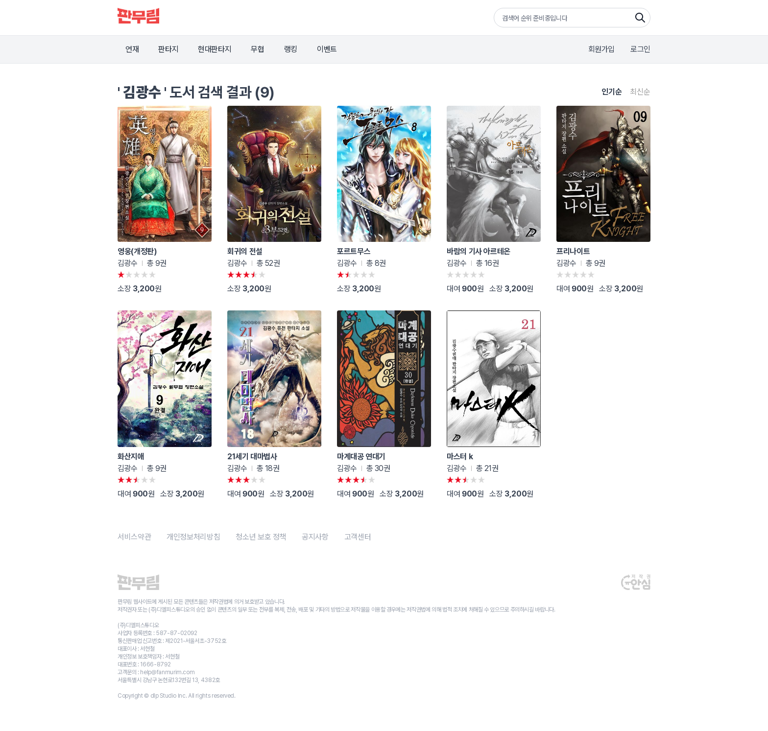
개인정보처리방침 (193, 537)
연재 (132, 49)
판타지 (168, 49)
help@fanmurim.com (167, 672)
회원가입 (601, 49)
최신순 (640, 91)
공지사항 (315, 537)
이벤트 (327, 49)
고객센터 (357, 537)
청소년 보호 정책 (261, 537)
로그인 (640, 49)
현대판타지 (214, 49)
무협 (257, 49)
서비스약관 (134, 537)
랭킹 (290, 49)
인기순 (611, 91)
